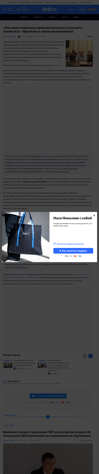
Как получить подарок (73, 250)
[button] (22, 260)
